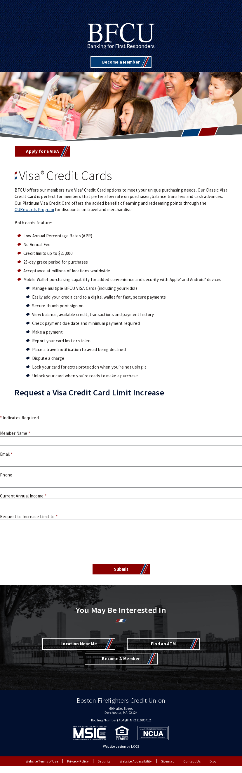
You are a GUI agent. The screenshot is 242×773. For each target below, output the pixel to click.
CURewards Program (34, 209)
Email (6, 454)
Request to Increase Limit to (29, 516)
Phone (6, 475)
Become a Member (121, 62)
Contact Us (192, 761)
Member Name (15, 433)
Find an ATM (163, 643)
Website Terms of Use (42, 761)
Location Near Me (78, 643)
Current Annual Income (23, 496)
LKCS (135, 746)
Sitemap (167, 761)
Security (104, 761)
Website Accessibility (136, 761)
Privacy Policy (78, 761)
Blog (213, 761)
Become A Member (121, 658)
